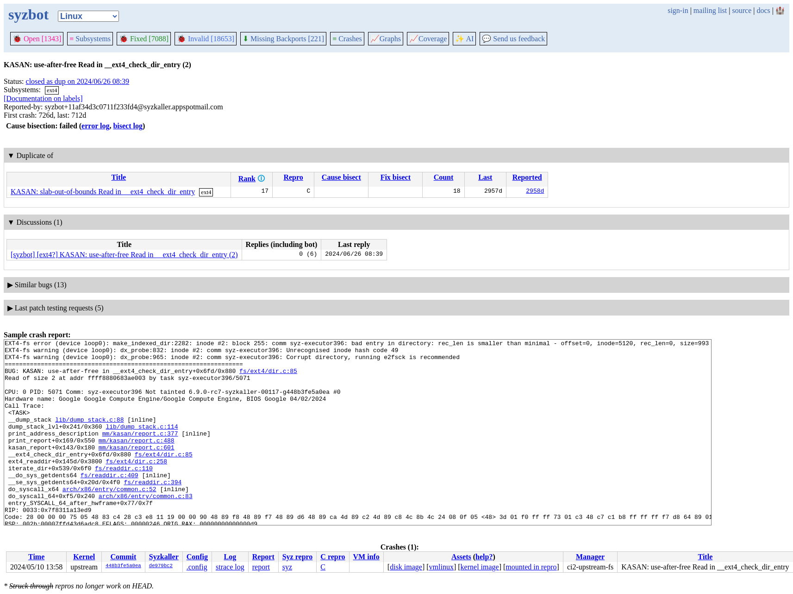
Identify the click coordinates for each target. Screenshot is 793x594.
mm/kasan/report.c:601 (137, 469)
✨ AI (464, 39)
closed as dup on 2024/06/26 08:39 (78, 81)
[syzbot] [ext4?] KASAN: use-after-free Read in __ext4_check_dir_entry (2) (124, 255)
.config (197, 567)
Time (36, 557)
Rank (247, 179)
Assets (461, 557)
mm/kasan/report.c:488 (137, 461)
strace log (230, 567)
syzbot (28, 14)
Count (444, 177)
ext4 (52, 90)
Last (485, 177)
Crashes (347, 39)
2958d (535, 192)
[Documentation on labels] (43, 98)
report (261, 567)
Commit (123, 557)
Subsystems (90, 39)
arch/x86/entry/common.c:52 (109, 519)
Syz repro (297, 557)
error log (95, 126)
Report (263, 557)
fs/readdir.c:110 (124, 494)
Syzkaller (164, 557)
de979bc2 (161, 566)
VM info (366, 557)
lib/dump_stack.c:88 (89, 436)
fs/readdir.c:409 (109, 503)
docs (763, 10)
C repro (332, 557)
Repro (293, 177)
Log (230, 557)
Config (197, 557)
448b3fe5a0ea (123, 566)
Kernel (84, 557)
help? (484, 557)
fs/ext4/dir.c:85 (268, 377)
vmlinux (441, 567)
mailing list (710, 10)
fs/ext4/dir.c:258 (136, 486)
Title (118, 177)
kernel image (480, 567)
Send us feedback (513, 39)
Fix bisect (396, 177)
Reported (527, 177)
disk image (406, 567)
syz (287, 567)
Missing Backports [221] (283, 39)
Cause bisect (341, 177)
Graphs (385, 39)
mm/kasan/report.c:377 (140, 453)
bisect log (128, 126)
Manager (590, 557)
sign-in (678, 10)
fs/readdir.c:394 (152, 511)
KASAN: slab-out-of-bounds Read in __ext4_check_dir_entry (103, 192)
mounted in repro (531, 567)
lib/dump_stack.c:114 (142, 444)
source (742, 10)
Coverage (428, 39)
